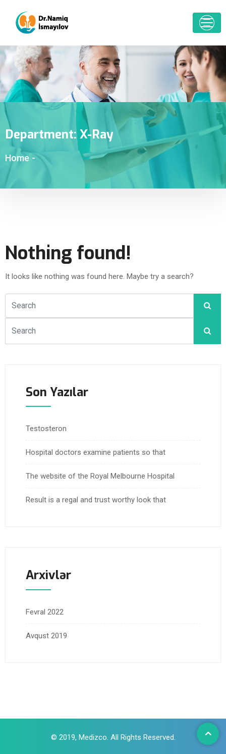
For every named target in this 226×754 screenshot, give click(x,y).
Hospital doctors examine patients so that (95, 452)
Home (17, 158)
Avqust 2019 (46, 635)
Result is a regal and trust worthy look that (96, 499)
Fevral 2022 (45, 612)
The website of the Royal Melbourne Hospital (100, 476)
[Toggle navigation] (207, 23)
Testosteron (46, 428)
